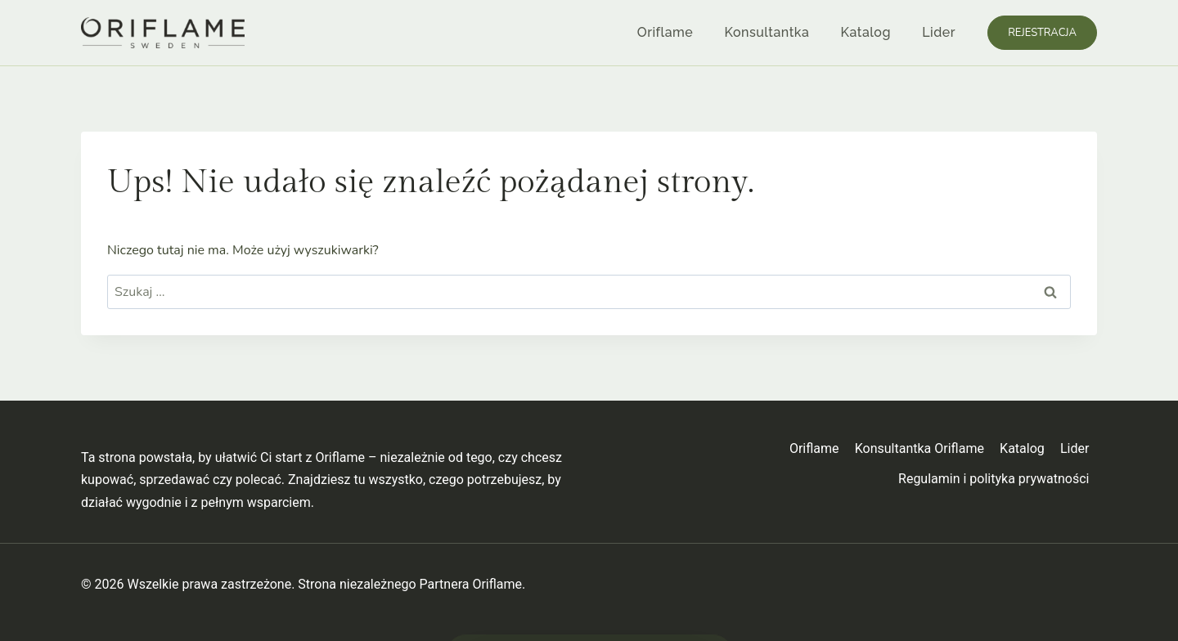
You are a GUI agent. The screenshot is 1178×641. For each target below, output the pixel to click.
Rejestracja (1042, 32)
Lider (938, 32)
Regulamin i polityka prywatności (993, 478)
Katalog (866, 32)
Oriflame (665, 32)
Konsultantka (767, 32)
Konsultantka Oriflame (919, 448)
